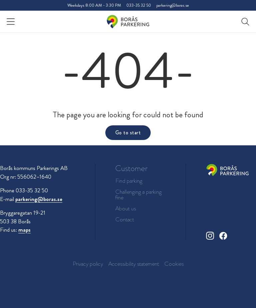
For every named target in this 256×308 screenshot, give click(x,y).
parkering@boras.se (172, 5)
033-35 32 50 (138, 5)
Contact (124, 219)
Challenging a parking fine (138, 194)
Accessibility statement (133, 264)
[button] (245, 22)
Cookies (174, 264)
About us (125, 208)
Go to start (128, 132)
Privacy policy (88, 264)
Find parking (128, 181)
